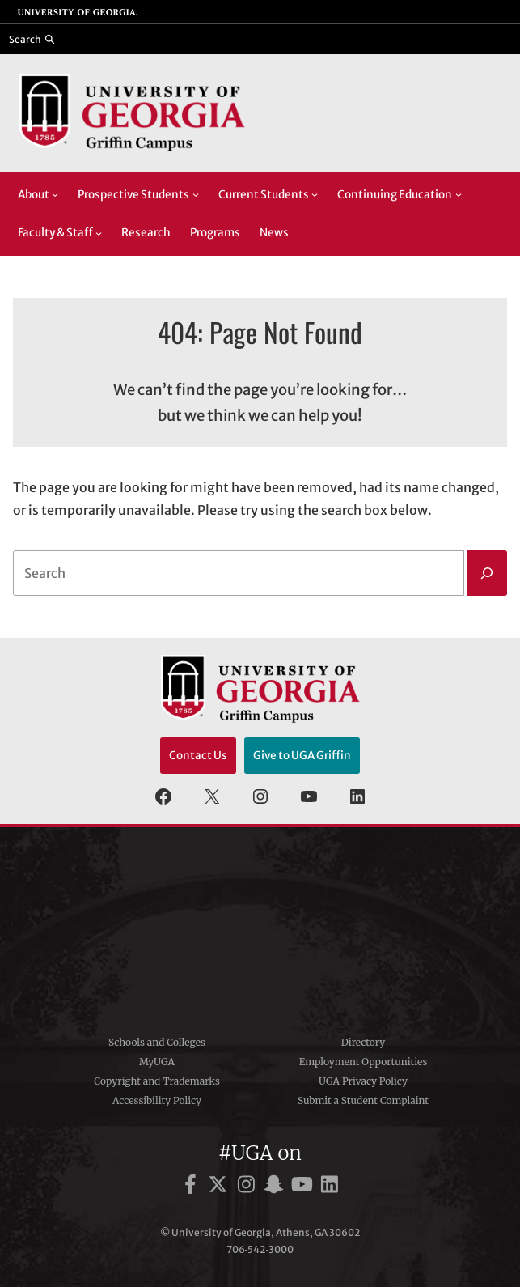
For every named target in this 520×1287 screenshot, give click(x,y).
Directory (363, 1042)
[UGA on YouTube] (304, 1187)
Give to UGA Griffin (302, 755)
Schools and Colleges (156, 1042)
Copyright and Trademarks (157, 1081)
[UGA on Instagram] (249, 1187)
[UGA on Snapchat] (276, 1187)
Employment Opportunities (363, 1062)
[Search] (487, 573)
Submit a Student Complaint (363, 1100)
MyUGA (157, 1062)
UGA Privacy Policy (363, 1081)
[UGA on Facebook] (193, 1187)
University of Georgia (260, 925)
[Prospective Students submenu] (195, 194)
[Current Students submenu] (314, 194)
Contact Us (198, 755)
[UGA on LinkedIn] (329, 1187)
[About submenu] (55, 194)
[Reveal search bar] (32, 38)
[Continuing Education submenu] (458, 194)
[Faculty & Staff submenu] (98, 233)
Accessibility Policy (156, 1100)
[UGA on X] (220, 1187)
